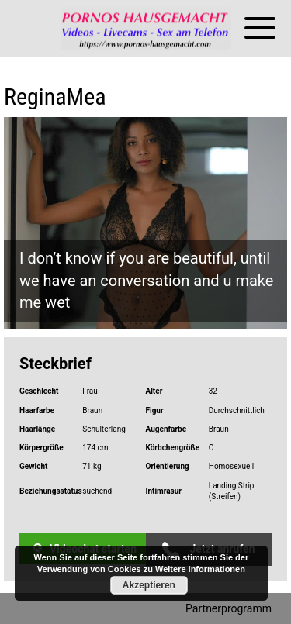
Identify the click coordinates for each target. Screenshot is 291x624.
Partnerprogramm (228, 608)
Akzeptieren (149, 585)
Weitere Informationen (200, 569)
